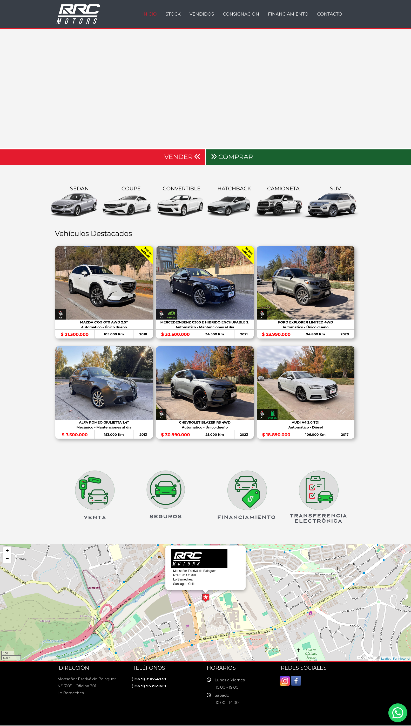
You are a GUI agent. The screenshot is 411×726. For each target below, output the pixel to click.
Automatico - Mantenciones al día (205, 327)
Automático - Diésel (306, 428)
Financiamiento (288, 14)
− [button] (7, 560)
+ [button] (7, 552)
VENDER (182, 157)
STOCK (173, 14)
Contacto (329, 14)
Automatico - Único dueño (104, 327)
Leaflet (386, 659)
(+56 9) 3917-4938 (149, 679)
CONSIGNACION (241, 14)
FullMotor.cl (401, 659)
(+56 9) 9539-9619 (149, 686)
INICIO (149, 14)
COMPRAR (232, 157)
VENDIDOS (202, 14)
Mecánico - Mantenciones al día (104, 428)
